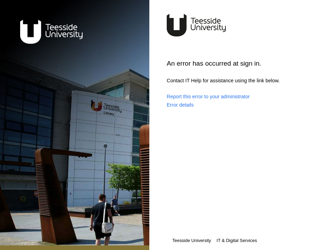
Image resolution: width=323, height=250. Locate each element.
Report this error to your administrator (208, 96)
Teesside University (191, 240)
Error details (180, 105)
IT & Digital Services (237, 240)
